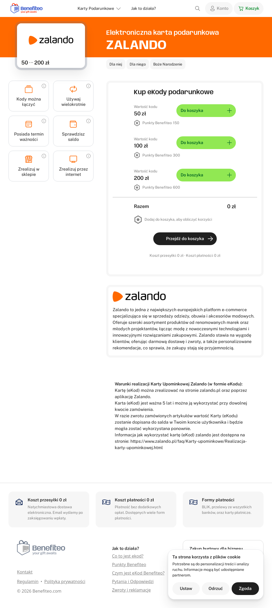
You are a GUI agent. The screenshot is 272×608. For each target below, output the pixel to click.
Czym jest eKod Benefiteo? (138, 573)
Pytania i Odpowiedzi (133, 581)
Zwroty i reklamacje (131, 590)
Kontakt (25, 572)
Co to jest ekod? (127, 556)
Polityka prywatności (64, 581)
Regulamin (28, 581)
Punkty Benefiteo (129, 564)
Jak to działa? (143, 8)
